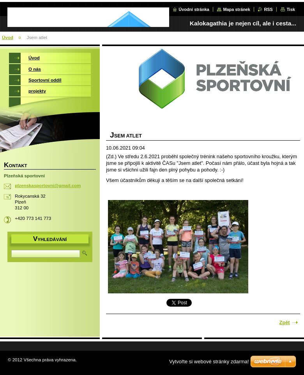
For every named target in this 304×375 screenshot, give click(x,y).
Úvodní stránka (194, 9)
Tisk (290, 9)
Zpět (284, 322)
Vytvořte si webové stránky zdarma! (209, 361)
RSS (268, 9)
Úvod (7, 37)
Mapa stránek (236, 9)
